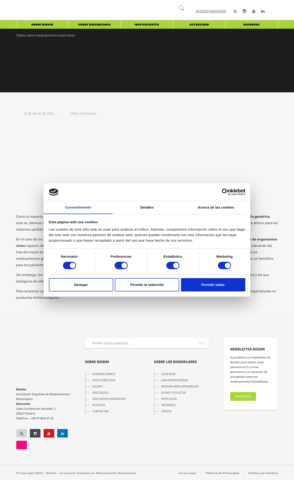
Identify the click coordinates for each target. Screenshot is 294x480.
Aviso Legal (187, 473)
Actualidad (199, 24)
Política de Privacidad (222, 473)
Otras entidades (83, 113)
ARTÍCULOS (169, 399)
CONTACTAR (100, 411)
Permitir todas (213, 285)
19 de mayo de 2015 (38, 113)
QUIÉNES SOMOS (103, 374)
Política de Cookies (263, 473)
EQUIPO (97, 386)
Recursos (251, 24)
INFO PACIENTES (147, 24)
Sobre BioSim (42, 24)
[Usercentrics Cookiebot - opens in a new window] (225, 192)
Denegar (81, 285)
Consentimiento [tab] (78, 207)
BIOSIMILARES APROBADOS (180, 386)
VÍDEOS (166, 411)
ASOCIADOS (100, 393)
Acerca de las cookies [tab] (216, 207)
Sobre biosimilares (94, 24)
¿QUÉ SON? (168, 374)
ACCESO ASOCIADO (211, 11)
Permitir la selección (147, 285)
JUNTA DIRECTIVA (103, 380)
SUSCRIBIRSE (243, 396)
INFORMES (168, 405)
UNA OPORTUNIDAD (174, 380)
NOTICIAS (98, 405)
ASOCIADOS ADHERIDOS (108, 399)
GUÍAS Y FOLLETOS (173, 393)
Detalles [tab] (147, 207)
